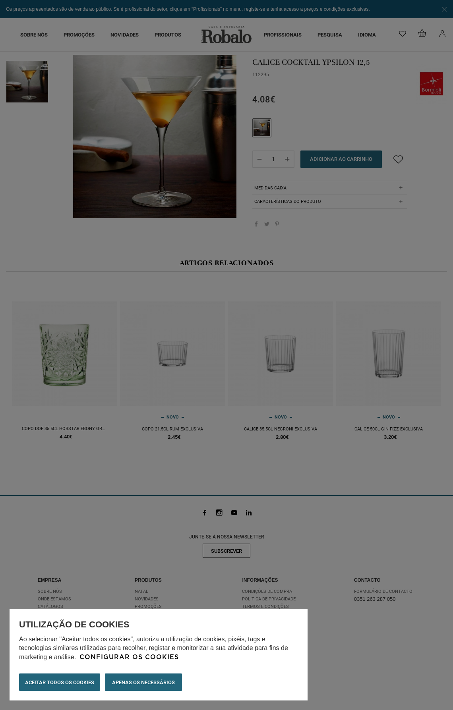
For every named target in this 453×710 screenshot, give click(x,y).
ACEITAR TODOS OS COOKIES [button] (59, 682)
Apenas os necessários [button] (143, 682)
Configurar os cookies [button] (129, 657)
